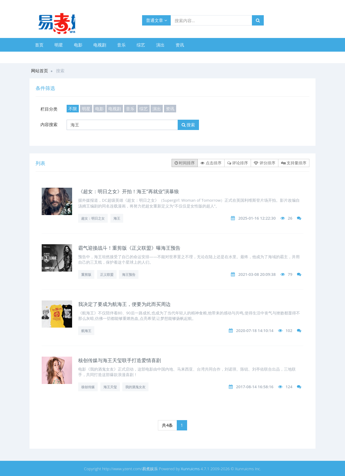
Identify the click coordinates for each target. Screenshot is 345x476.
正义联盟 (106, 274)
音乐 (121, 45)
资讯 (180, 45)
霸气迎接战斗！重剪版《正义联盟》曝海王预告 (129, 248)
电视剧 (99, 45)
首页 (39, 45)
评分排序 (264, 163)
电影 (78, 45)
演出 (160, 45)
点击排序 (210, 163)
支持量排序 (293, 163)
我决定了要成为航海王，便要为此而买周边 (124, 304)
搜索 (188, 125)
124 (289, 386)
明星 (58, 45)
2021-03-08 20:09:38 (257, 274)
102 (289, 330)
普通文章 (156, 20)
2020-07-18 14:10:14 (255, 330)
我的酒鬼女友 (135, 387)
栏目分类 (49, 109)
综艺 (141, 45)
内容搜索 (49, 124)
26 (290, 218)
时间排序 (185, 163)
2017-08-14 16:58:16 (255, 386)
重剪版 (86, 274)
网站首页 (39, 71)
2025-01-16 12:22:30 (257, 218)
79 (290, 274)
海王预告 (128, 274)
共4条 (167, 425)
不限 (72, 108)
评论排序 (237, 163)
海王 (116, 218)
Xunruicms (190, 468)
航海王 (86, 330)
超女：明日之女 (93, 218)
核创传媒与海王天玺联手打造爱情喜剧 (119, 360)
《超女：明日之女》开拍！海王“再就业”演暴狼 (128, 191)
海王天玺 (110, 387)
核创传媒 (88, 387)
